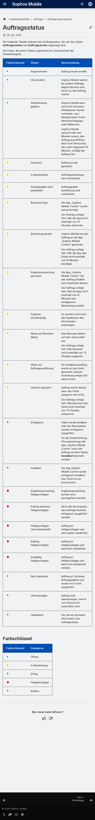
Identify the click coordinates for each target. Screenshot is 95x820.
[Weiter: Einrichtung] (82, 800)
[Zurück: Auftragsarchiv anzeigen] (4, 800)
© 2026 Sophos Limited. (14, 808)
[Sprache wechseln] (90, 4)
